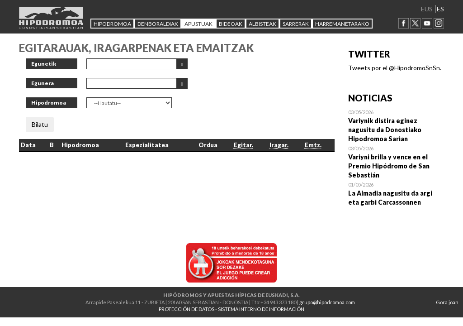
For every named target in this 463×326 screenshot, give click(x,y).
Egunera (42, 83)
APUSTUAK (198, 23)
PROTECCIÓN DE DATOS (186, 309)
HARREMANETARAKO (342, 23)
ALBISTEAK (262, 23)
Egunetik (43, 63)
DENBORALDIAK (157, 23)
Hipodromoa (48, 102)
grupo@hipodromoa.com (327, 302)
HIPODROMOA (112, 23)
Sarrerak (296, 23)
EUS (427, 9)
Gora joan (447, 302)
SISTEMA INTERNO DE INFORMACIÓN (261, 309)
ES (440, 9)
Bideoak (230, 23)
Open (396, 125)
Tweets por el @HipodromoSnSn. (394, 68)
